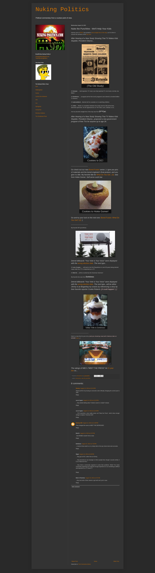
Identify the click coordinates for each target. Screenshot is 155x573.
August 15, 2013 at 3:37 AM (93, 478)
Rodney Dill (79, 423)
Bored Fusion (94, 170)
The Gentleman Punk (41, 116)
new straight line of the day (99, 32)
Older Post (116, 561)
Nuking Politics (62, 9)
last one (88, 34)
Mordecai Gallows (40, 113)
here (77, 338)
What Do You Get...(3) (105, 175)
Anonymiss (78, 378)
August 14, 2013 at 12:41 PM (88, 388)
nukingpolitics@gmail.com (42, 56)
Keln (36, 86)
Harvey (78, 388)
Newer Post (75, 561)
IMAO (81, 32)
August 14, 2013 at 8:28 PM (86, 454)
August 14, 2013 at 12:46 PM (90, 423)
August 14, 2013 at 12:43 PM (91, 411)
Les (36, 103)
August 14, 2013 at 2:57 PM (87, 433)
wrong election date (85, 263)
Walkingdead (38, 90)
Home (95, 561)
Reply (77, 395)
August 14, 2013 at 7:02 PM (89, 443)
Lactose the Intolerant (41, 96)
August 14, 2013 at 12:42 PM (91, 400)
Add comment (76, 486)
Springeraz (38, 106)
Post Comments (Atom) (84, 564)
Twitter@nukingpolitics (41, 58)
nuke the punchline (85, 378)
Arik (36, 99)
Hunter (37, 93)
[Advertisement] (95, 545)
